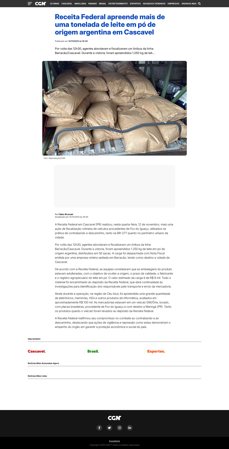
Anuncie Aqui (189, 3)
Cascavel (66, 3)
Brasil (102, 3)
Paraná (92, 3)
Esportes (135, 3)
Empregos (173, 3)
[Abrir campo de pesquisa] (199, 3)
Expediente (114, 441)
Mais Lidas (80, 3)
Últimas (54, 3)
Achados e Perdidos (154, 3)
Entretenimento (118, 3)
